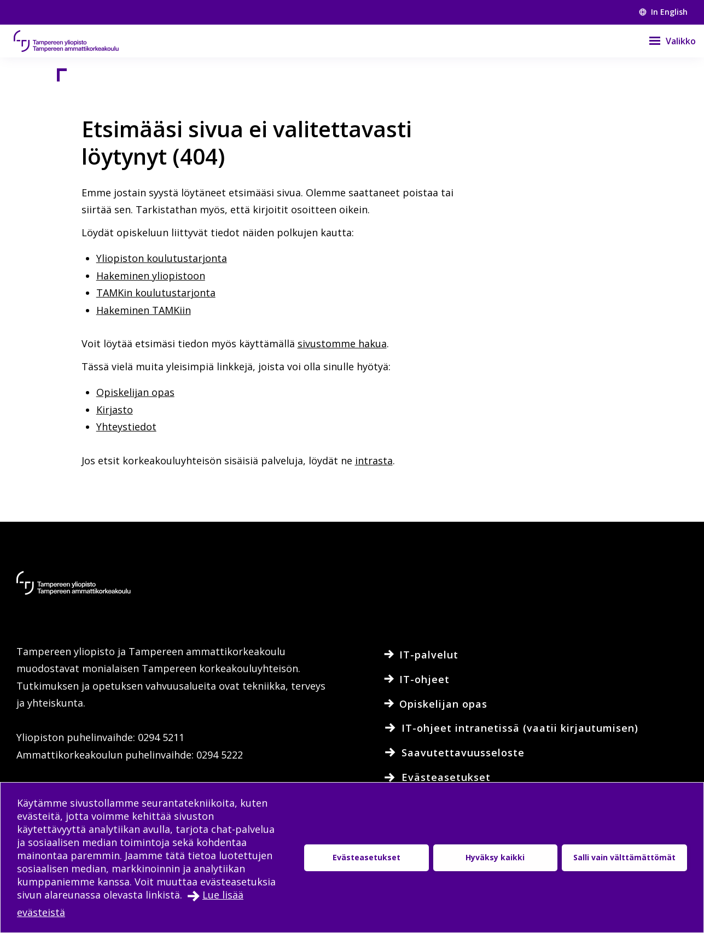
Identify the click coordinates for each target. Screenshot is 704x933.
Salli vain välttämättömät (624, 857)
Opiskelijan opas (135, 392)
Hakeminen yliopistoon (150, 275)
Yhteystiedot (126, 426)
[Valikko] (665, 41)
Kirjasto (114, 409)
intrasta (374, 460)
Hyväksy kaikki (495, 857)
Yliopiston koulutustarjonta (161, 258)
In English (663, 12)
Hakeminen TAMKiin (143, 310)
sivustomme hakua (342, 343)
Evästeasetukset (366, 857)
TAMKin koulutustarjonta (156, 292)
